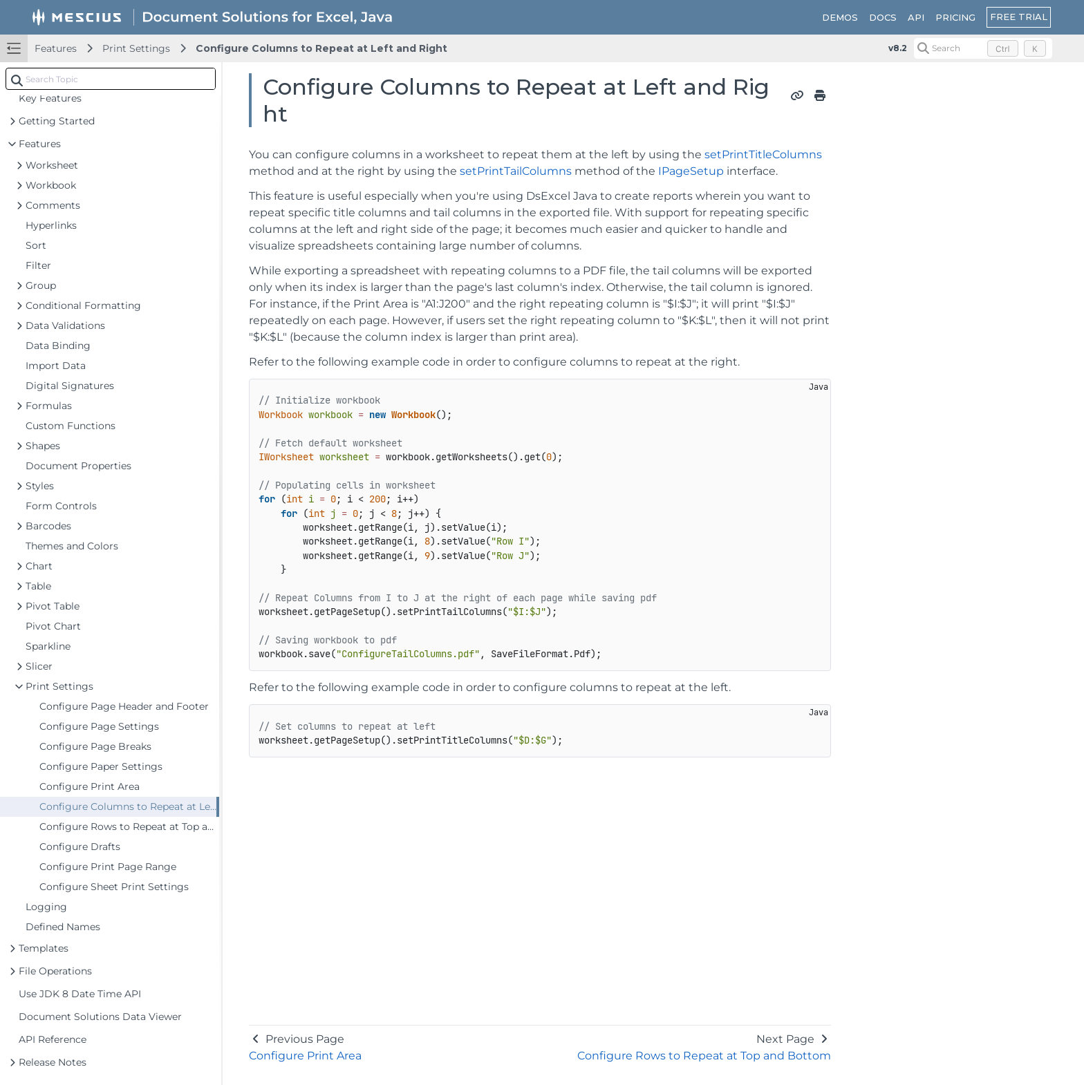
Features (56, 48)
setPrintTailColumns (516, 171)
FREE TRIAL (1018, 16)
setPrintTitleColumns (763, 154)
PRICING (955, 17)
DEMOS (840, 17)
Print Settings (136, 48)
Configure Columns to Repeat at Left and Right (321, 48)
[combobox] (111, 79)
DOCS (883, 17)
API (916, 17)
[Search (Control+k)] (983, 48)
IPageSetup (691, 171)
